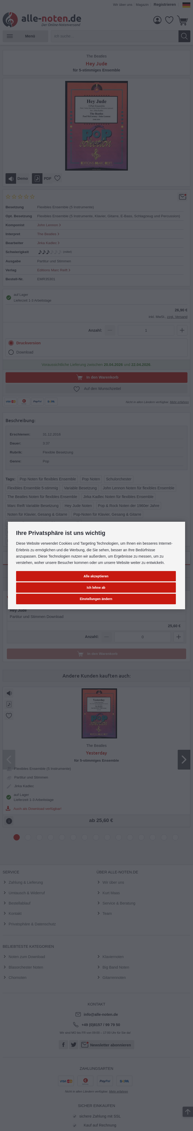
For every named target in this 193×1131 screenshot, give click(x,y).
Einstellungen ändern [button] (96, 599)
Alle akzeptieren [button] (96, 576)
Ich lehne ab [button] (96, 587)
